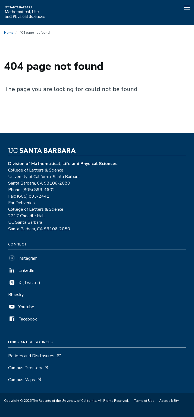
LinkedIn (21, 270)
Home (8, 32)
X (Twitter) (24, 283)
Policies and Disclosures (31, 356)
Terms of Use (144, 401)
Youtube (21, 307)
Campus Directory (25, 368)
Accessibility (169, 401)
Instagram (22, 258)
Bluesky (16, 295)
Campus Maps (21, 380)
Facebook (22, 319)
